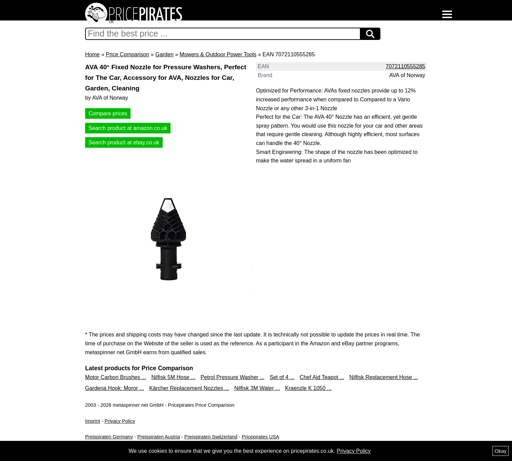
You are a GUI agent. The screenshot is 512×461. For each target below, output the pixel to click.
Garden (164, 54)
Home (92, 54)
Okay (501, 451)
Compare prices (108, 113)
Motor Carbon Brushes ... (115, 377)
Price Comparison (127, 54)
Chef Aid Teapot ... (322, 377)
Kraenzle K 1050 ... (308, 388)
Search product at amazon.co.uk (128, 128)
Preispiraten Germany (109, 437)
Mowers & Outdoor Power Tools (218, 54)
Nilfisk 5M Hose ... (173, 377)
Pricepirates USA (260, 437)
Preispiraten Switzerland (210, 437)
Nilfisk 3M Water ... (257, 388)
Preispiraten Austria (158, 437)
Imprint (92, 421)
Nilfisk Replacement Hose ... (383, 377)
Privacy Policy (120, 421)
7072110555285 (405, 66)
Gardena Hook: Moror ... (114, 388)
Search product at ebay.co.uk (124, 142)
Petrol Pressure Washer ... (233, 377)
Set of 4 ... (282, 377)
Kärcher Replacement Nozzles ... (189, 388)
